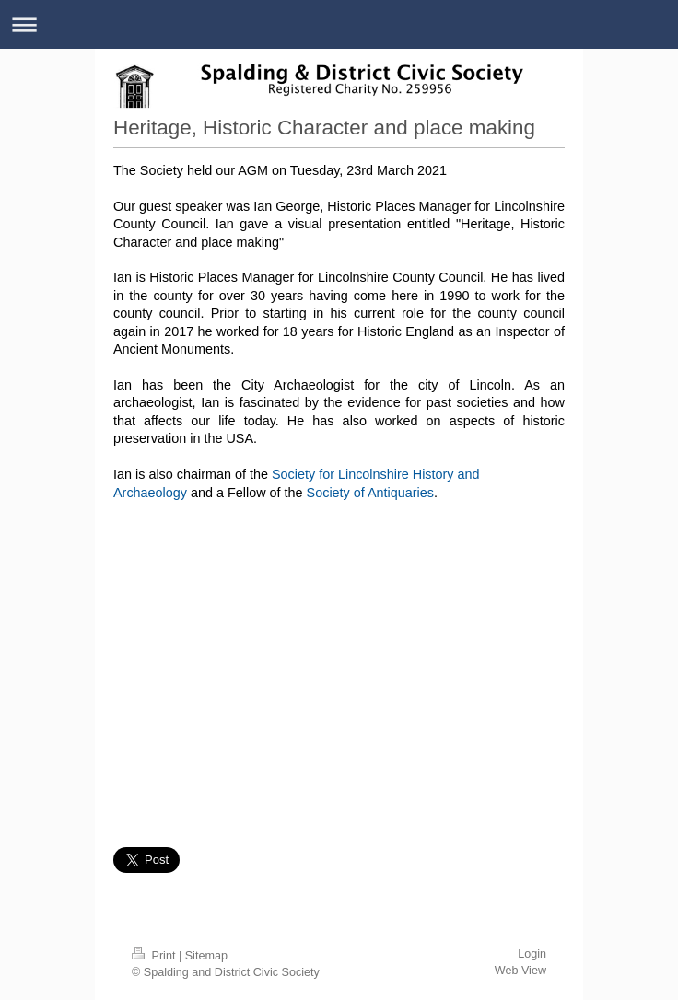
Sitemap (206, 955)
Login (532, 954)
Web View (520, 970)
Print (155, 955)
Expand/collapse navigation (339, 24)
